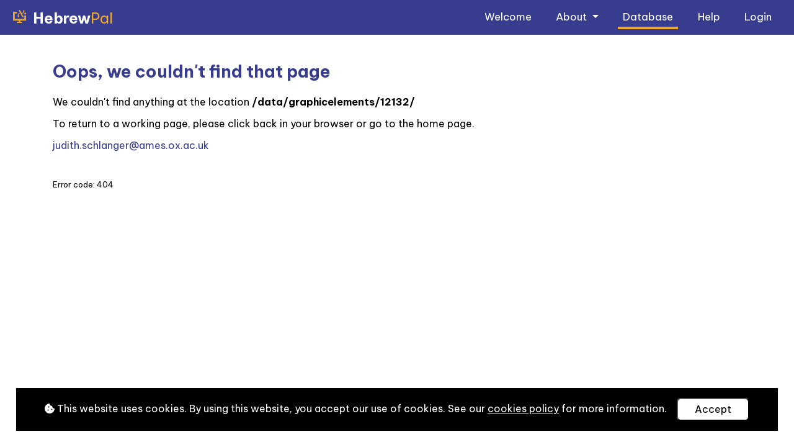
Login (758, 16)
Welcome (508, 16)
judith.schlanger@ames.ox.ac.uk (131, 145)
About (572, 16)
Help (709, 16)
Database (648, 16)
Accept (713, 409)
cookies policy (523, 408)
